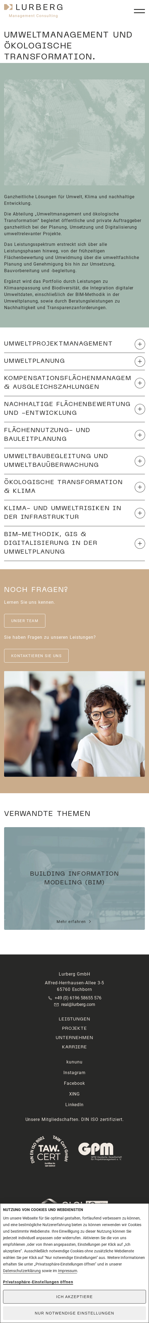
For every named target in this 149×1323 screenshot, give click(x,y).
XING (74, 1094)
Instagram (74, 1072)
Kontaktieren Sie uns (36, 656)
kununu (74, 1062)
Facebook (74, 1083)
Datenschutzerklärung (22, 1271)
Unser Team (24, 621)
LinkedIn (74, 1104)
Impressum (67, 1271)
